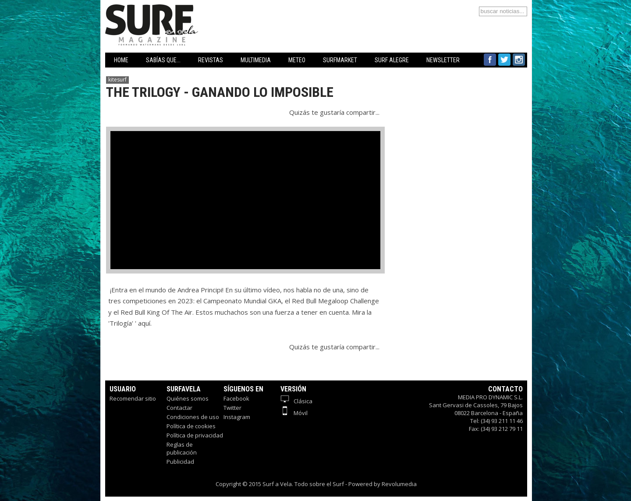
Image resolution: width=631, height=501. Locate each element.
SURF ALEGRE (392, 60)
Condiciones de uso (193, 417)
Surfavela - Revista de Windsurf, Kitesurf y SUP (194, 12)
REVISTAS (210, 60)
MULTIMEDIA (256, 60)
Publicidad (180, 461)
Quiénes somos (188, 398)
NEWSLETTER (443, 60)
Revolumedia (399, 484)
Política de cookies (191, 426)
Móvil (294, 413)
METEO (296, 60)
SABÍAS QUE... (163, 60)
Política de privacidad (195, 435)
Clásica (296, 401)
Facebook (236, 398)
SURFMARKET (340, 60)
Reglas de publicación (182, 448)
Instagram (236, 417)
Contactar (179, 408)
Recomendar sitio (133, 398)
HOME (121, 60)
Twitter (232, 408)
